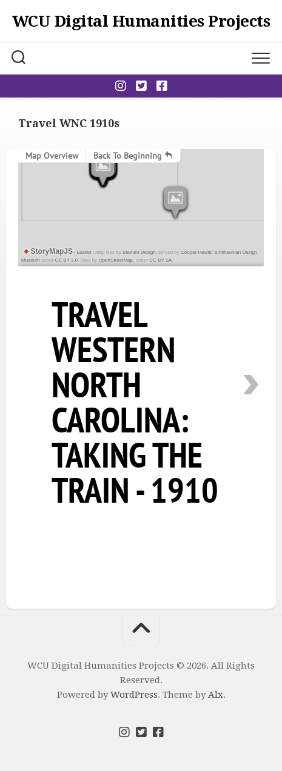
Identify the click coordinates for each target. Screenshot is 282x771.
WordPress (134, 694)
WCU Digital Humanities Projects (141, 21)
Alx (215, 694)
